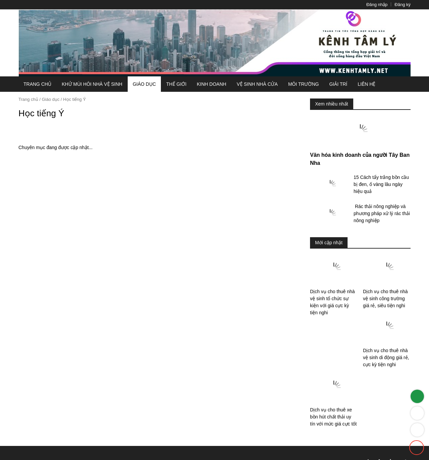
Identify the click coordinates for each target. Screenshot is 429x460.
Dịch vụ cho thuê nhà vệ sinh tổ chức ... (332, 326)
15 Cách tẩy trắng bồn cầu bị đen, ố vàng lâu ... (381, 210)
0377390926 (389, 431)
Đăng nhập (369, 4)
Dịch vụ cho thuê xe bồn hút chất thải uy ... (386, 378)
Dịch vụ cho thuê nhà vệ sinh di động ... (332, 378)
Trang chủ (36, 84)
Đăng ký (400, 4)
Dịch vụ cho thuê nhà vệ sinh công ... (385, 326)
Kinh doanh (206, 84)
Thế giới (169, 84)
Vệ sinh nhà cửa (250, 84)
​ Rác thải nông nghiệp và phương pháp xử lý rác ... (380, 241)
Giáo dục (136, 84)
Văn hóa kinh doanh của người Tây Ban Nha (358, 189)
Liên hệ (359, 84)
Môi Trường (295, 84)
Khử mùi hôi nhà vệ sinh (86, 84)
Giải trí (331, 84)
